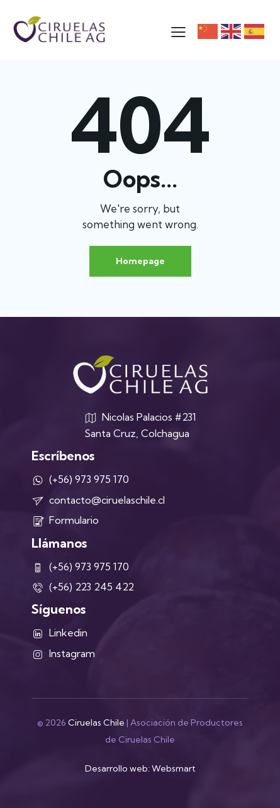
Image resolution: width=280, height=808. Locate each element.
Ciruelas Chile (96, 722)
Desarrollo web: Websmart (140, 768)
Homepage (140, 261)
